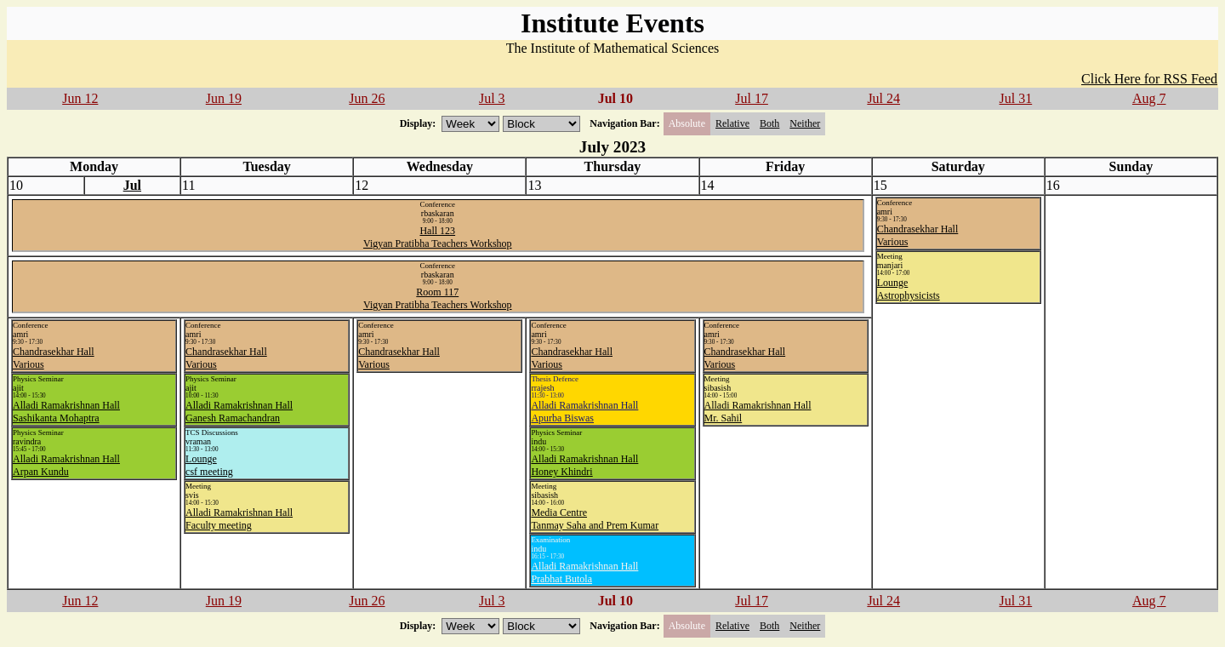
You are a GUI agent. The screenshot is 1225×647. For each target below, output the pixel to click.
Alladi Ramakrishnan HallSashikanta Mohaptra (66, 411)
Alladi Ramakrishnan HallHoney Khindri (584, 465)
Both (769, 123)
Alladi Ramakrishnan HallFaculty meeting (239, 519)
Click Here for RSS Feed (1149, 79)
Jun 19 (224, 98)
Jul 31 (1016, 98)
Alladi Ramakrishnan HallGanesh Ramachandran (239, 411)
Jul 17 (751, 98)
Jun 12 (80, 98)
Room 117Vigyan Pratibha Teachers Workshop (437, 298)
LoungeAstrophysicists (908, 289)
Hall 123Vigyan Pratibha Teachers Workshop (437, 237)
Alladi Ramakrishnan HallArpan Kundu (66, 465)
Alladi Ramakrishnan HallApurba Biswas (584, 411)
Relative (732, 123)
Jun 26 (367, 98)
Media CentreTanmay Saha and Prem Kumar (594, 519)
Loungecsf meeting (209, 465)
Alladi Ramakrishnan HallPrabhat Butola (584, 572)
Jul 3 (492, 98)
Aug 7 (1149, 98)
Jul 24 (883, 98)
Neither (804, 123)
